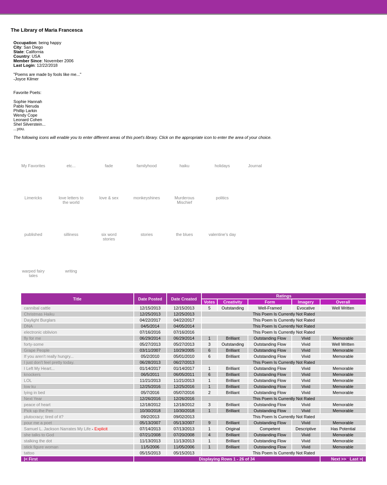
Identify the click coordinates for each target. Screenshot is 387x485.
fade (109, 164)
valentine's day (222, 232)
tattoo (29, 453)
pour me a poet (38, 422)
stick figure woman (41, 447)
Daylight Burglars (40, 320)
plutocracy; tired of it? (43, 416)
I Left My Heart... (39, 368)
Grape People (37, 350)
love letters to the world (71, 198)
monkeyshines (146, 196)
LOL (28, 380)
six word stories (109, 234)
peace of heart (37, 404)
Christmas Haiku (39, 314)
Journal (255, 164)
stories (147, 232)
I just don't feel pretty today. (49, 362)
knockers (32, 374)
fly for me (32, 338)
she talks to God (39, 435)
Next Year (33, 398)
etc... (71, 164)
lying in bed (34, 392)
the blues (184, 232)
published (33, 232)
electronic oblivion (40, 332)
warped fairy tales (33, 271)
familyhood (146, 164)
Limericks (33, 196)
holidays (222, 164)
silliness (71, 232)
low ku (30, 386)
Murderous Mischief (185, 198)
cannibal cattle (37, 308)
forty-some (33, 344)
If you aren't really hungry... (49, 356)
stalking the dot (38, 441)
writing (71, 269)
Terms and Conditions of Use (193, 475)
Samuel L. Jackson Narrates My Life (57, 428)
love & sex (109, 196)
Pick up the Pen (38, 410)
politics (222, 196)
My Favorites (33, 164)
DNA (28, 326)
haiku (184, 164)
